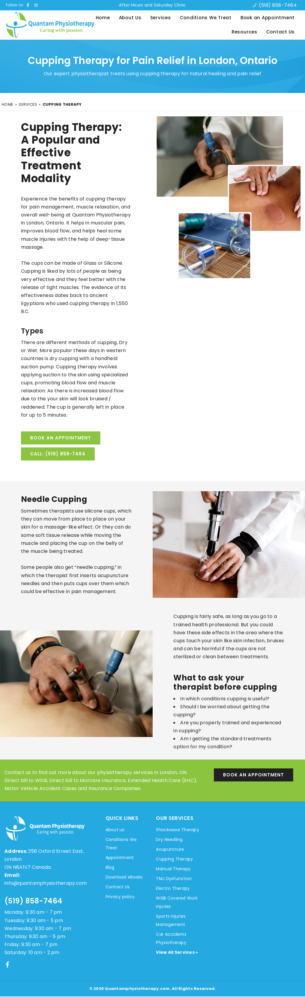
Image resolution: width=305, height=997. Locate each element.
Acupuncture (170, 850)
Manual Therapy (173, 869)
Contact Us (280, 32)
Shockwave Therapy (177, 830)
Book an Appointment (268, 18)
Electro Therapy (173, 889)
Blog (110, 868)
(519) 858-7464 (33, 901)
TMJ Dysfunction (174, 879)
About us (115, 830)
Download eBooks (124, 878)
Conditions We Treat (206, 18)
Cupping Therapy (174, 860)
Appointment (120, 858)
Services (160, 18)
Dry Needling (169, 840)
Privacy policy (120, 897)
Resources (244, 32)
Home (103, 18)
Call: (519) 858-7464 (57, 454)
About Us (130, 18)
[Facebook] (7, 965)
